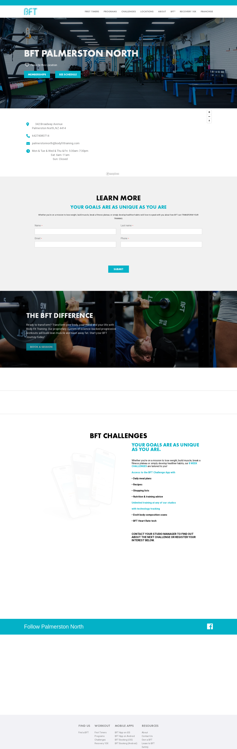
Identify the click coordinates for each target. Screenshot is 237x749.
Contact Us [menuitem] (147, 736)
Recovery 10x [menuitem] (188, 11)
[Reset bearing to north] (209, 121)
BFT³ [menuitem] (173, 11)
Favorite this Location (41, 65)
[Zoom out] (209, 116)
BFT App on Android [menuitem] (125, 736)
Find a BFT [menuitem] (83, 732)
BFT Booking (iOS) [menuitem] (124, 740)
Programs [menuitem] (110, 11)
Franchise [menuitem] (207, 11)
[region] (159, 142)
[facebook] (210, 628)
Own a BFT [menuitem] (147, 740)
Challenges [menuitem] (128, 11)
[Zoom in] (209, 112)
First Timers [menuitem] (101, 732)
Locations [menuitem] (147, 11)
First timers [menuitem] (92, 11)
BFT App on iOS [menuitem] (122, 732)
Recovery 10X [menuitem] (101, 743)
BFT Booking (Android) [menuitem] (126, 743)
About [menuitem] (162, 11)
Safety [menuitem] (145, 747)
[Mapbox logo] (112, 174)
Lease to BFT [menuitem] (148, 743)
